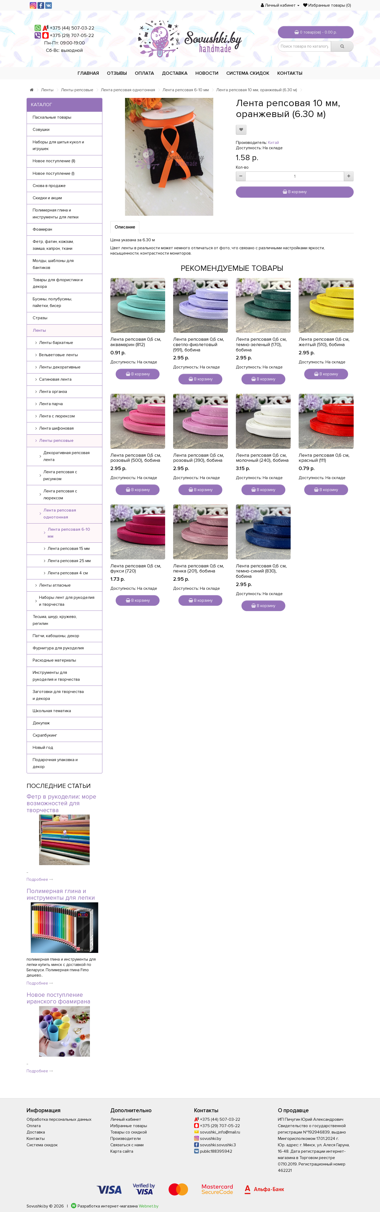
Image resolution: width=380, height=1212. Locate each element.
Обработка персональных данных (59, 1119)
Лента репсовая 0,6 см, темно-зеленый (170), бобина (261, 344)
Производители (125, 1138)
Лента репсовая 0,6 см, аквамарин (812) (135, 341)
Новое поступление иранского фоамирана (58, 998)
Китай (273, 142)
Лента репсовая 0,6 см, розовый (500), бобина (135, 457)
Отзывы (117, 73)
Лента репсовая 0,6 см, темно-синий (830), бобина (261, 571)
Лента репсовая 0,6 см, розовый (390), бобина (198, 457)
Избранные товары (128, 1125)
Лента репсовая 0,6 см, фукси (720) (135, 568)
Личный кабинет (125, 1119)
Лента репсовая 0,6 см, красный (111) (324, 457)
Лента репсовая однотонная (128, 90)
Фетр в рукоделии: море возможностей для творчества (61, 803)
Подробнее (40, 879)
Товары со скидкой (128, 1132)
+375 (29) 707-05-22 (72, 35)
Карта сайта (121, 1151)
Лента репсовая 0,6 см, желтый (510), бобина (324, 341)
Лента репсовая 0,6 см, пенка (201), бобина (198, 568)
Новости (206, 73)
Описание (125, 227)
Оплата (144, 73)
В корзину (295, 191)
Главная (88, 73)
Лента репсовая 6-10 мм (185, 90)
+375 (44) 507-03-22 (72, 28)
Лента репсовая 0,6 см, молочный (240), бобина (262, 457)
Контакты (289, 73)
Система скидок (247, 73)
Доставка (174, 73)
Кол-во (242, 167)
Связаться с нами (127, 1145)
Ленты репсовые (77, 90)
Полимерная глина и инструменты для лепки (61, 894)
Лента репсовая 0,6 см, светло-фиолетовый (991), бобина (198, 344)
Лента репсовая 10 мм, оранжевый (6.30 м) (256, 90)
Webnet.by (148, 1206)
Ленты (47, 90)
